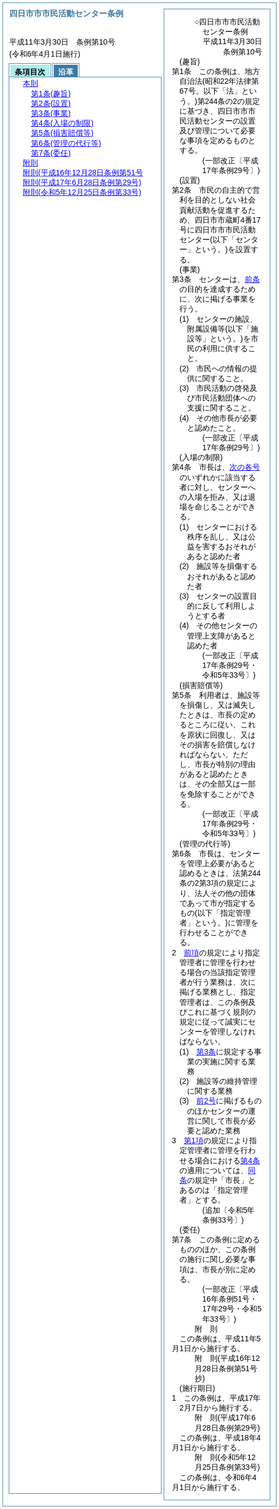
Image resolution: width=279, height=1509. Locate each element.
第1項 (193, 1140)
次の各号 (245, 467)
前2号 (206, 1100)
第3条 (206, 1051)
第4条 (250, 1160)
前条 (252, 279)
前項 (191, 952)
